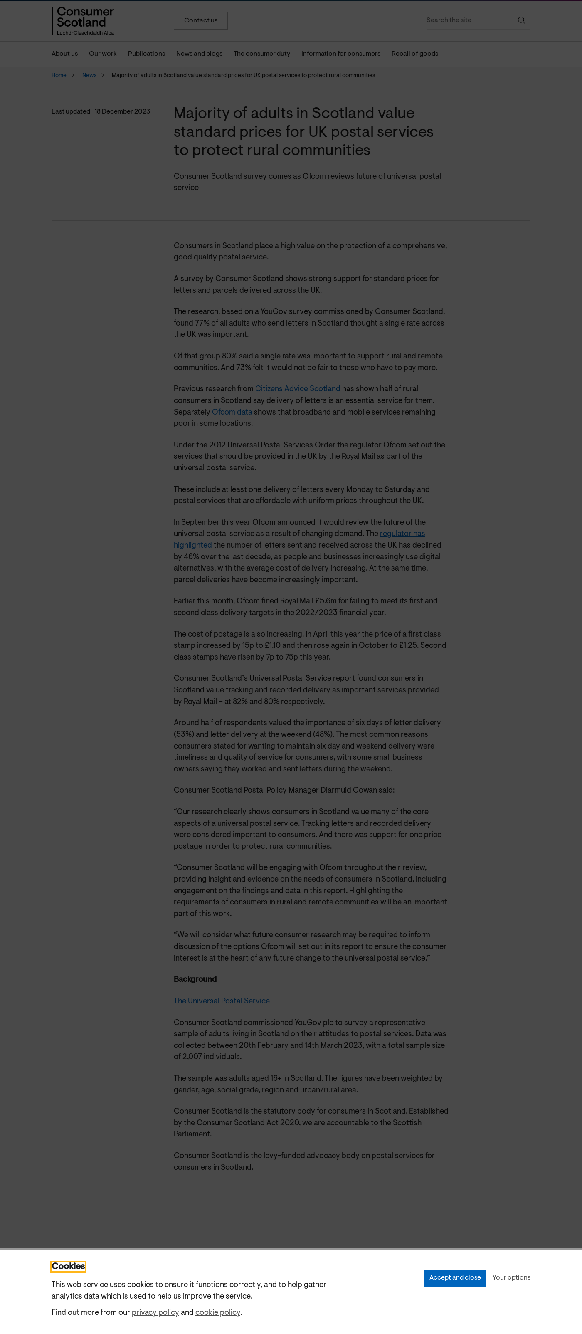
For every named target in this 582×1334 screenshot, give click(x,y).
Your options (511, 1278)
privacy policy (155, 1313)
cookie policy (217, 1313)
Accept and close (455, 1278)
